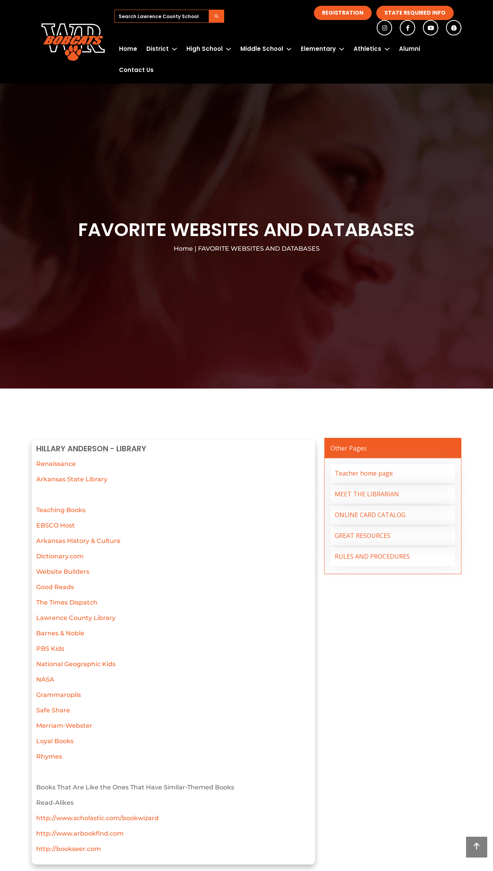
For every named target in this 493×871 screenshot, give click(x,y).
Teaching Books (61, 510)
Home (128, 49)
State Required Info (415, 13)
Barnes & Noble (60, 633)
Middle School (261, 49)
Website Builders (62, 571)
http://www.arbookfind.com (80, 833)
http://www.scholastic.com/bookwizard (97, 818)
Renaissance (56, 463)
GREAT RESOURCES (363, 535)
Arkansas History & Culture (78, 540)
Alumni (409, 49)
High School (204, 49)
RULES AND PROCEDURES (372, 556)
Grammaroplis (58, 694)
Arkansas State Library (71, 479)
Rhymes (49, 756)
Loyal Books (55, 741)
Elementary (318, 49)
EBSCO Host (55, 525)
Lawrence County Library (76, 617)
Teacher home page (364, 473)
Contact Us (136, 70)
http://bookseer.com (68, 849)
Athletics (367, 49)
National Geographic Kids (76, 664)
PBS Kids (50, 648)
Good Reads (55, 587)
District (157, 49)
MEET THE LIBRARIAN (367, 494)
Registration (343, 13)
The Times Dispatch (66, 602)
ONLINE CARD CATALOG (370, 515)
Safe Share (53, 710)
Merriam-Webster (64, 725)
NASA (45, 679)
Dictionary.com (60, 556)
